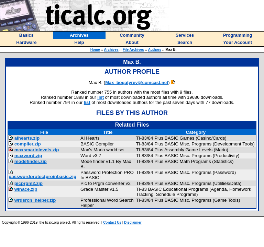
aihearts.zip (27, 138)
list (100, 97)
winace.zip (25, 189)
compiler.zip (27, 143)
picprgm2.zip (28, 183)
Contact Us (112, 222)
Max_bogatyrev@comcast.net (136, 82)
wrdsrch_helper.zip (35, 200)
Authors (154, 49)
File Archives (133, 49)
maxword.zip (28, 155)
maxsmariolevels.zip (36, 149)
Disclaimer (133, 222)
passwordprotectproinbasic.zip (42, 176)
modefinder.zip (30, 161)
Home (95, 49)
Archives (111, 49)
